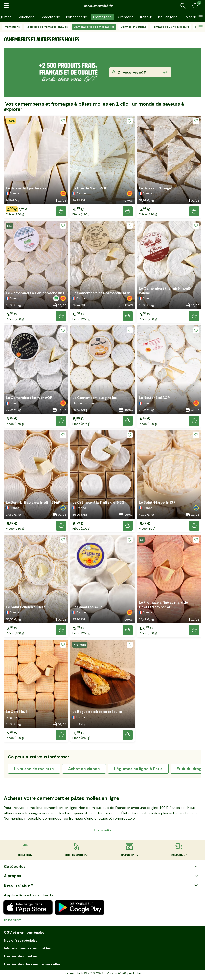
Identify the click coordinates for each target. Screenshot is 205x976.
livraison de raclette (34, 768)
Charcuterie (50, 17)
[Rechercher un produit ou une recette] (183, 6)
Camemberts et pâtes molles (94, 27)
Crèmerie (126, 17)
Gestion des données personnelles (32, 964)
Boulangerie (168, 17)
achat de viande (84, 768)
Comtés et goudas (133, 27)
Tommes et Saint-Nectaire (170, 27)
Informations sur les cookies (27, 948)
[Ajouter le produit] (61, 211)
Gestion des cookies (21, 956)
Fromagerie (102, 17)
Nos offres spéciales (20, 940)
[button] (200, 17)
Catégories (101, 866)
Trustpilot (12, 919)
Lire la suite (102, 830)
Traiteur (145, 17)
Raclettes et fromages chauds (47, 27)
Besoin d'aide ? (101, 885)
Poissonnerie (76, 17)
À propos (101, 876)
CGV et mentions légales (24, 932)
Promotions (12, 27)
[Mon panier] (195, 6)
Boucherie (26, 17)
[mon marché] (102, 5)
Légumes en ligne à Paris (138, 768)
